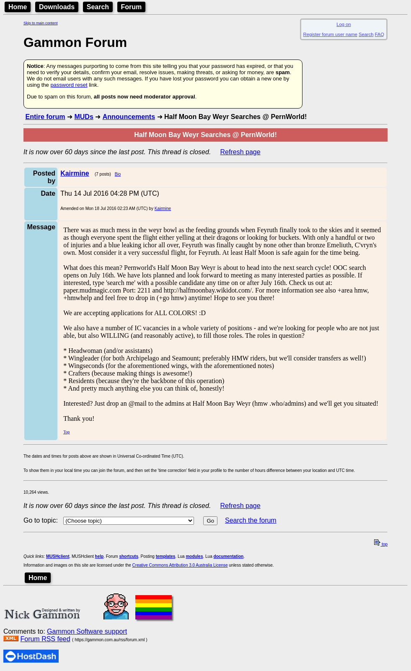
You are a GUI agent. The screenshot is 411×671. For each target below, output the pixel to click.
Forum (131, 6)
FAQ (379, 34)
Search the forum (251, 520)
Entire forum (45, 116)
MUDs (83, 116)
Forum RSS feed (45, 639)
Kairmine (163, 208)
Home (17, 6)
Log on (343, 24)
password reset (68, 85)
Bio (118, 174)
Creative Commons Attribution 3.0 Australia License (180, 565)
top (381, 544)
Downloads (57, 6)
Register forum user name (330, 34)
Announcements (129, 116)
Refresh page (240, 151)
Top (66, 432)
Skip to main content (40, 23)
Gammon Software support (87, 631)
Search (98, 6)
